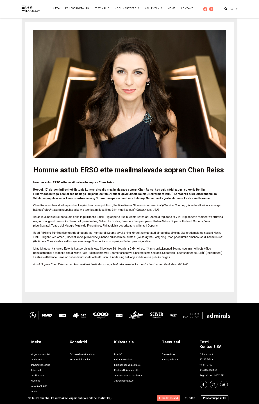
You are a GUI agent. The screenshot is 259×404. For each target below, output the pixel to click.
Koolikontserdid (127, 8)
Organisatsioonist (40, 354)
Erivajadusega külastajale (127, 365)
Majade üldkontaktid (80, 359)
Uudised (35, 380)
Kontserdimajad (77, 8)
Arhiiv (34, 391)
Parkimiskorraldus (123, 359)
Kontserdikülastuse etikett (127, 370)
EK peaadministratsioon (82, 354)
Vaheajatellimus (170, 359)
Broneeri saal (169, 354)
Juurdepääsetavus (123, 380)
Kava (56, 8)
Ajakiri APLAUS (39, 386)
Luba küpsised (168, 398)
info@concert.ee (208, 370)
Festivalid (102, 8)
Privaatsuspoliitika (40, 365)
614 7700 (207, 364)
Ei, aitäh (190, 398)
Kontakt (187, 8)
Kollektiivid (153, 8)
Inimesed (36, 370)
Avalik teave (37, 375)
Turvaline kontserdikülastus (128, 375)
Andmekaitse (38, 359)
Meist (172, 8)
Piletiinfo (118, 354)
